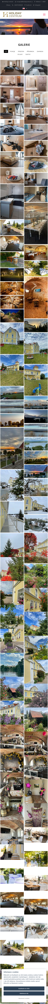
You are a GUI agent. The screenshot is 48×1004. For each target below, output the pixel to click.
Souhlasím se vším (24, 988)
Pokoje (12, 51)
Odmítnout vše (24, 993)
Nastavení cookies (24, 998)
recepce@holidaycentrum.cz (24, 1)
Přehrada (30, 51)
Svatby (27, 54)
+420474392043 (17, 5)
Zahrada (40, 51)
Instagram (36, 5)
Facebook (28, 5)
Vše (6, 51)
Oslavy (20, 54)
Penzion (21, 51)
